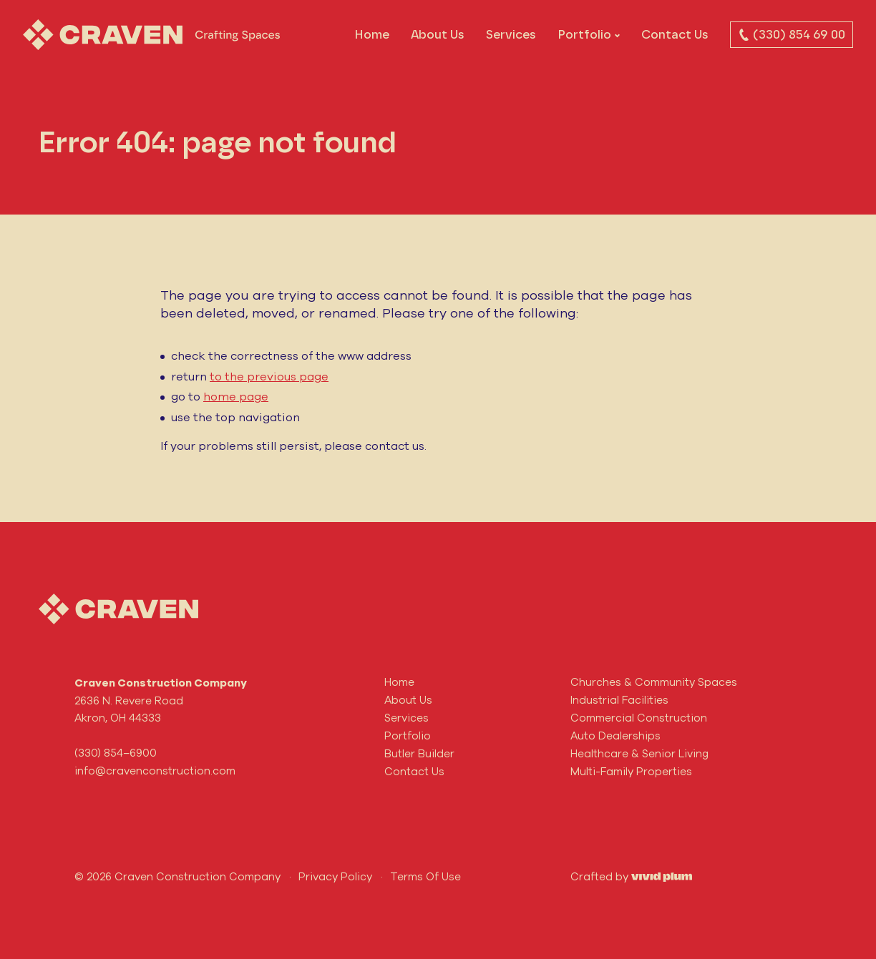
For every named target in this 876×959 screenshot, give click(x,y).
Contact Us (675, 34)
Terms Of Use (425, 876)
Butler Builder (419, 753)
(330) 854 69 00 (791, 34)
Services (511, 34)
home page (235, 396)
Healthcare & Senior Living (639, 753)
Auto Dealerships (615, 735)
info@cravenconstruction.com (154, 770)
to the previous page (269, 376)
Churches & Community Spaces (653, 682)
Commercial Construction (638, 718)
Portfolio (584, 34)
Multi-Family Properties (631, 771)
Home (371, 34)
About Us (437, 34)
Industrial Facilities (619, 700)
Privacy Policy (335, 876)
